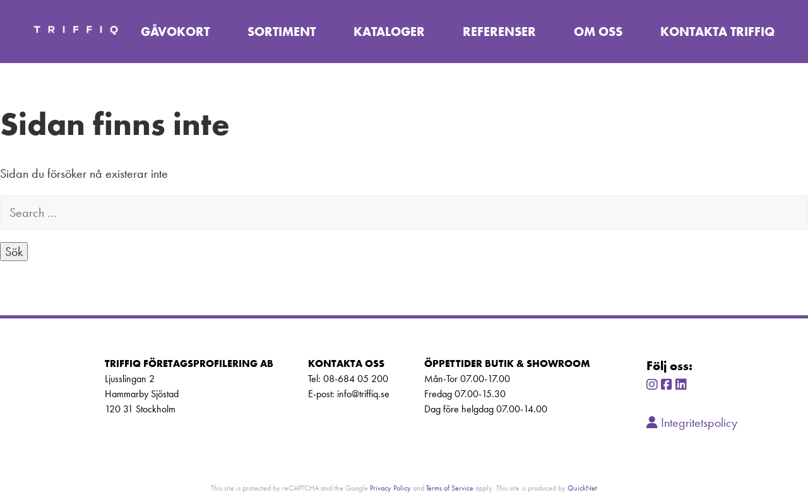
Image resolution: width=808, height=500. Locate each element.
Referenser (499, 31)
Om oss (598, 31)
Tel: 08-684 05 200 (348, 379)
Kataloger (389, 31)
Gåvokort (175, 31)
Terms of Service (449, 487)
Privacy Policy (390, 487)
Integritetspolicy (691, 422)
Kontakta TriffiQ (717, 31)
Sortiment (281, 31)
